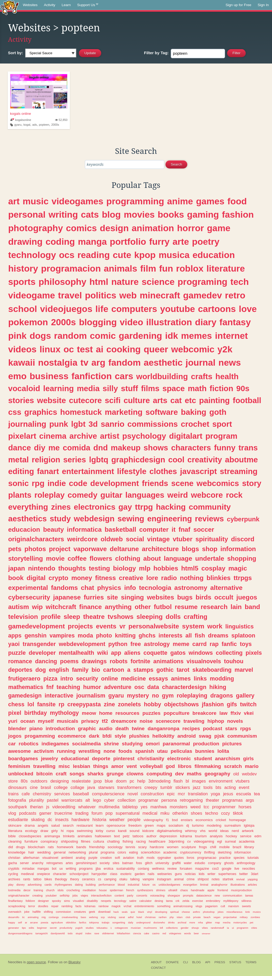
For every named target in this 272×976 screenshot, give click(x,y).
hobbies (166, 568)
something (164, 906)
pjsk (219, 736)
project (59, 548)
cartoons (217, 309)
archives (14, 879)
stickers (182, 787)
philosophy (62, 282)
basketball (120, 529)
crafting (195, 616)
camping (110, 879)
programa (107, 852)
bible (12, 836)
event (244, 787)
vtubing (112, 917)
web (128, 295)
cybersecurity (29, 597)
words (187, 933)
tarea (169, 900)
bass (83, 917)
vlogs (199, 906)
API (207, 962)
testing (99, 568)
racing (141, 841)
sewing (130, 518)
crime (191, 879)
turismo (198, 825)
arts (160, 400)
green (149, 825)
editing (21, 471)
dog (40, 669)
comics (81, 228)
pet (251, 922)
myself (46, 721)
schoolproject (78, 874)
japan (16, 568)
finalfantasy (15, 900)
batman (127, 863)
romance (20, 661)
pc (132, 781)
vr (122, 626)
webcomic (192, 349)
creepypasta (84, 704)
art (14, 201)
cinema (52, 436)
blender (17, 728)
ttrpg (144, 506)
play (11, 884)
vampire (148, 879)
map (217, 922)
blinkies (219, 577)
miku (164, 813)
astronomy (190, 587)
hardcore (157, 847)
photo (104, 635)
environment (220, 781)
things (100, 766)
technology (32, 255)
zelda (185, 900)
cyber (109, 800)
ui (233, 927)
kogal (26, 124)
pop (109, 813)
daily (130, 922)
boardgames (23, 758)
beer (196, 933)
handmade (198, 890)
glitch (148, 863)
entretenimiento (144, 906)
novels (235, 721)
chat (87, 587)
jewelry (49, 758)
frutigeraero (24, 678)
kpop (145, 255)
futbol (163, 606)
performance (107, 884)
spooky (56, 900)
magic (237, 568)
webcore (207, 495)
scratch (233, 766)
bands (81, 847)
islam (179, 917)
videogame (31, 295)
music (36, 201)
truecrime (63, 813)
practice (225, 858)
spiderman (116, 890)
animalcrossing (183, 906)
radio (169, 577)
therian (36, 806)
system (193, 626)
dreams (218, 635)
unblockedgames (169, 884)
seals (125, 911)
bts (219, 787)
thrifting (209, 852)
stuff (129, 388)
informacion (242, 852)
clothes (163, 471)
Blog (196, 962)
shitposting (69, 841)
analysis (216, 836)
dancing (46, 661)
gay (125, 506)
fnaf (184, 529)
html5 (189, 568)
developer (42, 652)
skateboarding (212, 669)
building (91, 884)
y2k (225, 349)
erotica (108, 869)
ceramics (88, 879)
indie (57, 483)
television (23, 616)
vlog (12, 813)
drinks (171, 922)
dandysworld (58, 933)
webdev (249, 773)
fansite (46, 704)
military (244, 917)
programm (242, 927)
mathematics (25, 687)
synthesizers (145, 890)
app (116, 652)
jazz (197, 787)
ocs (66, 255)
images (199, 781)
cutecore (85, 400)
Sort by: (15, 52)
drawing (25, 241)
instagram (164, 879)
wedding (43, 852)
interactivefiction (101, 895)
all (188, 635)
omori (153, 743)
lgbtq (98, 459)
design (114, 228)
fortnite (140, 661)
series (74, 459)
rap (214, 644)
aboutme (241, 459)
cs (99, 879)
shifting (48, 911)
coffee (77, 558)
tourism (201, 836)
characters (191, 447)
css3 (215, 869)
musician (136, 927)
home (105, 713)
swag (205, 736)
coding (60, 241)
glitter (209, 922)
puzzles (151, 713)
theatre (94, 616)
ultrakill (172, 890)
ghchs (147, 635)
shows (156, 447)
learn (100, 825)
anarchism (227, 758)
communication (232, 895)
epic (171, 793)
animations (168, 661)
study (60, 518)
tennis (130, 847)
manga (92, 241)
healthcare (157, 841)
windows (201, 652)
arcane (34, 922)
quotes (179, 858)
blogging (98, 322)
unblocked (20, 773)
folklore (30, 900)
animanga (52, 836)
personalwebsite (154, 626)
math (197, 388)
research (214, 606)
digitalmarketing (169, 831)
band (252, 606)
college (60, 787)
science (158, 282)
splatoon (243, 635)
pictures (232, 743)
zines (61, 506)
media (88, 388)
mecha (226, 922)
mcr (181, 793)
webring (93, 917)
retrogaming (191, 800)
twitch (248, 704)
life (101, 309)
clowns (134, 773)
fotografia (17, 800)
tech (239, 282)
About (156, 962)
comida (76, 447)
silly (110, 388)
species (238, 858)
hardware (80, 819)
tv (84, 362)
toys (246, 644)
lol (30, 704)
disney (20, 884)
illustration (169, 322)
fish (200, 635)
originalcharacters (36, 539)
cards (48, 884)
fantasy (235, 322)
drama (29, 825)
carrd (199, 644)
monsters (179, 806)
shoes (196, 813)
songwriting (118, 922)
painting (214, 400)
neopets (106, 900)
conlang (143, 869)
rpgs (245, 728)
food (237, 201)
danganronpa (164, 728)
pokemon (28, 322)
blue (109, 781)
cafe (26, 793)
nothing (191, 577)
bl (187, 781)
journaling (27, 424)
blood (121, 884)
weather (117, 819)
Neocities (15, 962)
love (248, 309)
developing (161, 911)
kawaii (21, 362)
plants (19, 495)
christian (14, 858)
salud (55, 825)
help (141, 781)
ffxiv (236, 713)
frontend (222, 890)
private (197, 917)
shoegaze (174, 895)
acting (230, 787)
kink (247, 911)
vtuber (182, 539)
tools (207, 787)
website (51, 400)
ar (26, 922)
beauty (53, 529)
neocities (248, 869)
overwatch (14, 911)
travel (70, 295)
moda (85, 635)
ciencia (137, 933)
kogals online (20, 114)
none (110, 751)
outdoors (39, 781)
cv (189, 841)
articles (252, 884)
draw (44, 831)
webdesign (94, 518)
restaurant (84, 825)
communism (242, 736)
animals (120, 268)
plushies (139, 736)
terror (31, 906)
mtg (43, 917)
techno (211, 813)
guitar (111, 495)
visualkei (78, 900)
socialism (175, 825)
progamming (39, 736)
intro (66, 678)
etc (190, 400)
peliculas (181, 751)
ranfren (163, 917)
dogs (40, 336)
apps (15, 635)
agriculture (57, 922)
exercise (197, 900)
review (172, 869)
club (188, 917)
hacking (171, 506)
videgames (175, 933)
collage (77, 787)
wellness (158, 869)
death (122, 728)
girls (248, 758)
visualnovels (203, 661)
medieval (27, 874)
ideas (224, 831)
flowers (101, 558)
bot (54, 869)
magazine (202, 869)
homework (65, 847)
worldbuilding (162, 376)
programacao (206, 858)
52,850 (61, 119)
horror (190, 228)
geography (217, 773)
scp (103, 917)
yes (144, 806)
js (47, 806)
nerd (235, 831)
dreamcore (124, 721)
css (15, 412)
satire (132, 900)
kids (202, 874)
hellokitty (163, 736)
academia (246, 841)
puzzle (17, 652)
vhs (203, 831)
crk (177, 900)
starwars (106, 787)
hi (62, 831)
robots (119, 661)
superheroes (227, 874)
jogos (15, 736)
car (12, 743)
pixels (254, 652)
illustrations (238, 884)
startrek (228, 879)
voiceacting (157, 895)
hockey (231, 836)
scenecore (168, 721)
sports (22, 282)
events (106, 626)
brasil (46, 787)
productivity (66, 927)
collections (172, 927)
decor (27, 890)
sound (134, 831)
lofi (161, 927)
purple (92, 858)
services (62, 793)
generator (13, 927)
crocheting (73, 890)
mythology (64, 712)
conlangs (54, 917)
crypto (58, 577)
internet (231, 336)
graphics (40, 412)
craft (61, 773)
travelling (44, 766)
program (221, 436)
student (203, 758)
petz (126, 836)
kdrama (186, 836)
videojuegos (66, 309)
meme (181, 644)
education (214, 255)
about (152, 558)
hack (116, 911)
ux (61, 869)
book (16, 577)
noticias (190, 874)
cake (146, 933)
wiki (102, 652)
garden (140, 874)
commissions (153, 424)
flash (177, 781)
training (38, 890)
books (171, 214)
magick (116, 906)
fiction (221, 388)
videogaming (204, 841)
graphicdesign (138, 459)
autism (18, 606)
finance (90, 606)
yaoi (14, 644)
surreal (230, 841)
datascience (204, 895)
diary (205, 322)
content (119, 895)
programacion (71, 268)
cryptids (13, 869)
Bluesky (74, 962)
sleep (72, 616)
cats (90, 214)
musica (174, 255)
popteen (44, 124)
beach (207, 917)
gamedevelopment (36, 626)
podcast (212, 728)
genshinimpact (86, 863)
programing (202, 282)
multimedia (109, 806)
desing (159, 900)
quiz (133, 911)
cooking (123, 349)
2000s (55, 124)
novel (133, 793)
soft (117, 858)
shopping (241, 558)
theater (212, 800)
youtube (177, 309)
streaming (239, 471)
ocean (27, 721)
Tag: (156, 52)
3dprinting (176, 841)
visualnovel (50, 858)
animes (181, 678)
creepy (151, 787)
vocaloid (24, 388)
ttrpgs (242, 577)
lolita (223, 751)
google (226, 869)
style (120, 736)
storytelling (25, 558)
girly (54, 831)
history (23, 268)
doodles (43, 906)
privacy (90, 721)
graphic (87, 728)
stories (21, 400)
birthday (35, 712)
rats (51, 847)
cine (34, 787)
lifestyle (132, 471)
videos (22, 349)
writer (211, 874)
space (173, 388)
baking (193, 412)
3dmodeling (159, 781)
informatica (84, 529)
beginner (42, 927)
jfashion (213, 704)
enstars (187, 820)
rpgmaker (164, 858)
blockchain (36, 847)
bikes (48, 879)
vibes (205, 927)
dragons (221, 695)
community (210, 506)
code (78, 483)
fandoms (64, 587)
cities (254, 927)
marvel (244, 669)
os (153, 884)
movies (139, 214)
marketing (124, 412)
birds (203, 597)
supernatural (127, 813)
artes (69, 863)
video (131, 322)
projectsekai (230, 917)
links (200, 678)
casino (155, 933)
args (250, 800)
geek (92, 911)
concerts (141, 895)
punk (58, 424)
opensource (116, 825)
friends (155, 483)
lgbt (78, 424)
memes (196, 336)
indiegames (55, 743)
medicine (133, 678)
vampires (62, 635)
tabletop (130, 806)
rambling (66, 906)
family (80, 669)
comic (103, 336)
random (70, 336)
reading (93, 255)
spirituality (212, 539)
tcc (206, 806)
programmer (224, 806)
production (206, 743)
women (172, 847)
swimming (85, 831)
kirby (99, 831)
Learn (66, 5)
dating (79, 884)
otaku (123, 879)
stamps (143, 669)
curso (110, 831)
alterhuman (31, 858)
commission (63, 911)
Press (219, 962)
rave (96, 933)
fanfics (82, 922)
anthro (196, 911)
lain (236, 606)
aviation (128, 858)
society (105, 863)
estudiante (18, 819)
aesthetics (27, 518)
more (192, 922)
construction (152, 793)
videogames (77, 201)
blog (111, 214)
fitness (105, 577)
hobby (152, 704)
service (246, 836)
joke (26, 911)
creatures (80, 911)
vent (131, 766)
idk (171, 336)
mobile (224, 847)
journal (201, 362)
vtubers (242, 781)
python (118, 644)
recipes (191, 728)
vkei (249, 713)
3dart (254, 874)
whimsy (191, 831)
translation (198, 793)
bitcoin (44, 773)
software (162, 412)
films (150, 388)
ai (99, 349)
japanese (67, 597)
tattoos (138, 836)
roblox (189, 268)
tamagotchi (41, 933)
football (247, 400)
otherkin (180, 813)
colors (121, 852)
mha (200, 922)
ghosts (229, 863)
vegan (217, 917)
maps (161, 825)
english (59, 669)
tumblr (166, 787)
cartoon (113, 669)
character (60, 874)
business (48, 376)
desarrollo (13, 917)
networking (77, 852)
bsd (175, 820)
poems (69, 661)
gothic (165, 669)
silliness (246, 900)
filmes (85, 841)
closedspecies (30, 836)
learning (58, 388)
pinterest (123, 758)
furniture (31, 841)
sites (116, 863)
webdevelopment (82, 644)
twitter (243, 874)
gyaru (18, 124)
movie (55, 558)
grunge (115, 773)
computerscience (108, 793)
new (217, 895)
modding (222, 678)
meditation (89, 890)
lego (97, 800)
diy (39, 447)
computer (154, 529)
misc (64, 766)
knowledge (17, 852)
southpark (17, 806)
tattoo (37, 879)
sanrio (112, 424)
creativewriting (70, 917)
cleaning (15, 841)
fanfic (229, 644)
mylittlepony (231, 900)
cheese (186, 911)
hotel (139, 917)
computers (134, 309)
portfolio (128, 241)
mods (151, 858)
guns (178, 874)
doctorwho (159, 922)
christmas (150, 917)
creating (37, 895)
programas (232, 800)
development (114, 483)
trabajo (105, 922)
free (135, 644)
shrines (160, 890)
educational (75, 758)
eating (133, 852)
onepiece (43, 874)
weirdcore (82, 539)
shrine (111, 743)
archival (182, 922)
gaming (203, 214)
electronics (95, 506)
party (130, 895)
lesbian (81, 766)
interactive (59, 695)
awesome (19, 751)
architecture (160, 548)
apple (210, 890)
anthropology (246, 863)
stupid (79, 933)
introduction (60, 728)
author (151, 836)
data (153, 687)
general (60, 852)
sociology (115, 847)
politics (100, 295)
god (170, 766)
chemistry (42, 793)
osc (139, 687)
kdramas (89, 906)
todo (70, 933)
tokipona (94, 922)
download (104, 911)
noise (145, 721)
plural (93, 852)
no (155, 695)
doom (121, 781)
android (186, 736)
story (251, 483)
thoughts (72, 568)
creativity (204, 459)
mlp (144, 568)
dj (187, 825)
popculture (177, 713)
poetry (205, 241)
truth (140, 858)
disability (92, 900)
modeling (214, 825)
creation (106, 858)
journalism (90, 695)
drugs (20, 847)
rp (62, 704)
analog (80, 858)
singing (132, 597)
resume (186, 606)
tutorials (253, 858)
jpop (98, 781)
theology (61, 879)
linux (50, 349)
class (113, 874)
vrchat (127, 906)
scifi (113, 400)
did (10, 847)
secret (53, 927)
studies (90, 927)
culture (137, 400)
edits (31, 927)
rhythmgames (63, 884)
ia (228, 927)
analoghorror (219, 884)
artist (109, 436)
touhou (233, 661)
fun (166, 268)
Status (235, 962)
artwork (247, 831)
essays (158, 678)
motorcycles (240, 922)
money (81, 577)
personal (27, 214)
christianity (150, 758)
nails (151, 874)
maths (194, 773)
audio (105, 728)
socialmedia (86, 743)
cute (122, 255)
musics (257, 911)
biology (124, 568)
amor (117, 766)
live (236, 869)
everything (28, 506)
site (112, 597)
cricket (221, 820)
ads (34, 124)
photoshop (209, 911)
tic (23, 917)
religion (46, 459)
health (227, 376)
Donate (172, 962)
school (22, 309)
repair (54, 906)
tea (257, 793)
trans (248, 447)
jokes (220, 911)
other (143, 606)
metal (18, 459)
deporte (101, 758)
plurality (36, 800)
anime (180, 201)
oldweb (112, 539)
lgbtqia (249, 825)
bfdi (107, 736)
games (210, 201)
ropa (70, 831)
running (66, 751)
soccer (203, 529)
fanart (48, 471)
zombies (255, 917)
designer (43, 900)
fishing (128, 841)
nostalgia (57, 362)
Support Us (87, 5)
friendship (97, 847)
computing (159, 773)
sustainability (125, 869)
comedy (82, 495)
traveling (194, 721)
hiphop (215, 721)
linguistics (239, 626)
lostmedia (14, 890)
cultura (98, 841)
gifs (232, 704)
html (98, 282)
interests (170, 635)
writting (71, 869)
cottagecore (121, 927)
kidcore (148, 831)
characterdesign (184, 687)
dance (19, 447)
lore (152, 577)
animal (179, 879)
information (238, 548)
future (146, 884)
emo (17, 376)
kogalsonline (20, 119)
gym (168, 695)
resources (127, 713)
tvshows (120, 616)
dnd (100, 447)
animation (153, 228)
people (134, 819)
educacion (24, 529)
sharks (95, 773)
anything (118, 606)
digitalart (185, 436)
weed (195, 806)
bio (96, 669)
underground (143, 922)
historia (99, 819)
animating (33, 917)
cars (124, 376)
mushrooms (150, 927)
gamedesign (25, 695)
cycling (13, 874)
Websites (30, 5)
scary (142, 847)
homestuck (81, 412)
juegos (246, 597)
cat (176, 400)
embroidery (213, 900)
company (214, 863)
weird (177, 495)
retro (235, 295)
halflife (36, 911)
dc (50, 819)
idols (60, 890)
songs (77, 773)
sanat (122, 917)
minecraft (160, 295)
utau (162, 751)
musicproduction (241, 890)
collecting (229, 652)
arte (181, 241)
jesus (228, 793)
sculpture (188, 847)
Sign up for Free (238, 5)
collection (127, 800)
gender (184, 927)
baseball (81, 793)
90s (242, 388)
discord (242, 539)
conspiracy (49, 841)
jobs (75, 895)
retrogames (54, 863)
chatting (113, 841)
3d (93, 424)
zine (109, 704)
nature (125, 282)
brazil (237, 847)
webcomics (218, 483)
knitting (125, 635)
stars (231, 728)
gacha (12, 863)
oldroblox (71, 922)
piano (35, 728)
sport (222, 424)
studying (132, 743)
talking (134, 879)
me (54, 447)
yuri (13, 721)
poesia (44, 922)
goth (217, 412)
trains (13, 793)
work (214, 626)
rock (234, 495)
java (91, 787)
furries (94, 597)
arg (98, 362)
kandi (122, 831)
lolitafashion (123, 933)
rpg (38, 483)
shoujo (195, 927)
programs (85, 869)
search (68, 825)
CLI (185, 962)
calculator (145, 900)
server (24, 863)
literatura (15, 831)
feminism (19, 766)
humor (92, 687)
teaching (68, 687)
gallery (245, 695)
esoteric (126, 874)
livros (190, 858)
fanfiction (91, 376)
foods (125, 751)
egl (219, 841)
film (148, 268)
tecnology (120, 900)
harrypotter (99, 874)
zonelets (129, 704)
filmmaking (207, 766)
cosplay (213, 568)
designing (59, 781)
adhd (131, 917)
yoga (215, 793)
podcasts (27, 813)
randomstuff (217, 927)
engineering (169, 518)
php (171, 917)
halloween (103, 836)
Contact (158, 968)
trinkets (69, 836)
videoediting (63, 806)
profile (51, 616)
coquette (155, 652)
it (174, 529)
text (117, 836)
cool (176, 459)
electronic (179, 758)
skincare (15, 825)
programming (135, 201)
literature (225, 268)
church (50, 890)
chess (16, 704)
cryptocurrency (190, 852)
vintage (158, 539)
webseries (164, 874)
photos (35, 548)
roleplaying (192, 695)
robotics (29, 743)
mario (251, 766)
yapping (253, 879)
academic (170, 852)
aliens (132, 652)
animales (85, 836)
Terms (250, 962)
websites (160, 597)
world (213, 831)
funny (225, 447)
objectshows (181, 704)
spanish (144, 751)
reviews (209, 518)
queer (156, 349)
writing (63, 214)
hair (31, 852)
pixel (14, 712)
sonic (18, 483)
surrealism (232, 825)
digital (36, 577)
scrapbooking (16, 906)
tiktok (238, 813)
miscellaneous (235, 911)
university (162, 863)
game (218, 228)
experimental (28, 587)
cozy (225, 813)
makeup (126, 447)
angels (43, 825)
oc (68, 349)
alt (87, 800)
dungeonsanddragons (20, 933)
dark (94, 736)
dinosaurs (17, 787)
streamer (206, 933)
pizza (50, 678)
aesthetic (163, 362)
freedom (135, 825)
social (135, 539)
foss (139, 863)
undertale (209, 558)
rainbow (104, 906)
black (141, 911)
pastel (52, 800)
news (229, 362)
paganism (211, 906)
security (87, 678)
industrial (133, 884)
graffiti (176, 863)
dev (179, 773)
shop (209, 548)
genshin (35, 635)
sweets (246, 906)
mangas (43, 869)
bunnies (204, 751)
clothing (127, 558)
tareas (249, 895)
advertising (34, 884)
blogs (190, 548)
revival (240, 879)
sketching (224, 852)
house (103, 890)
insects (62, 819)
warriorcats (71, 800)
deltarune (124, 548)
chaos (184, 890)
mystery (138, 695)
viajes (84, 895)
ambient (67, 858)
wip (37, 606)
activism (44, 751)
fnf (50, 687)
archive (83, 436)
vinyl (149, 911)
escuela (243, 793)
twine (138, 728)
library (249, 847)
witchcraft (61, 606)
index (88, 933)
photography (35, 228)
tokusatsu (102, 927)
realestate (81, 781)
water (188, 863)
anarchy (37, 863)
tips (24, 927)
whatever (87, 806)
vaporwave (90, 548)
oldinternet (108, 933)
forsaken (186, 869)
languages (144, 495)
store (13, 781)
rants (26, 879)
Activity (49, 5)
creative (131, 577)
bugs (185, 597)
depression (168, 836)
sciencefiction (150, 852)
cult (223, 906)
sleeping (150, 616)
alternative (226, 587)
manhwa (158, 806)
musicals (67, 721)
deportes (20, 669)
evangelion (190, 884)
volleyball (151, 766)
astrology (157, 644)
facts (78, 906)
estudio (200, 863)
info (130, 587)
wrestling (89, 751)
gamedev (202, 295)
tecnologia (155, 587)
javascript (198, 471)
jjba (98, 869)
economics (204, 820)
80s (24, 781)
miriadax (28, 869)
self (20, 922)
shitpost (203, 879)
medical (150, 813)
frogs (203, 847)
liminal (204, 884)
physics (109, 587)
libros (185, 766)
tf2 (105, 721)
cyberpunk (243, 519)
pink (17, 336)
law (223, 713)
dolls (173, 616)
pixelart (22, 436)
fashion (238, 214)
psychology (144, 436)
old (236, 773)
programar (148, 800)
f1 (167, 820)
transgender (39, 644)
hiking (217, 687)
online (109, 678)
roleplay (49, 495)
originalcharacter (18, 895)
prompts (188, 895)
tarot (183, 669)
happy (11, 922)
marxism (233, 906)
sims (67, 900)
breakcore (204, 713)
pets (15, 548)
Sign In (263, 5)
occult (223, 597)
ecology (31, 831)
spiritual (174, 911)
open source (36, 962)
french (130, 890)
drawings (94, 661)
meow (89, 713)
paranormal (176, 743)
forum (96, 813)
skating (38, 819)
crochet (195, 424)
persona (169, 800)
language (178, 558)
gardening (140, 336)
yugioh (79, 927)
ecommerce (72, 736)
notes (216, 879)
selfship (65, 895)
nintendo (41, 568)
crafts (201, 376)
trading (82, 813)
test (85, 349)
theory (74, 879)
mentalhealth (76, 652)
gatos (178, 652)
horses (245, 806)
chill (213, 847)
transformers (129, 787)
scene (182, 483)
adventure (117, 687)
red (164, 933)
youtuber (51, 895)
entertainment (88, 471)
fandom (124, 362)
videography (153, 820)
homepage (237, 820)
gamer (45, 813)
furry (159, 241)
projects (80, 626)
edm (257, 836)
